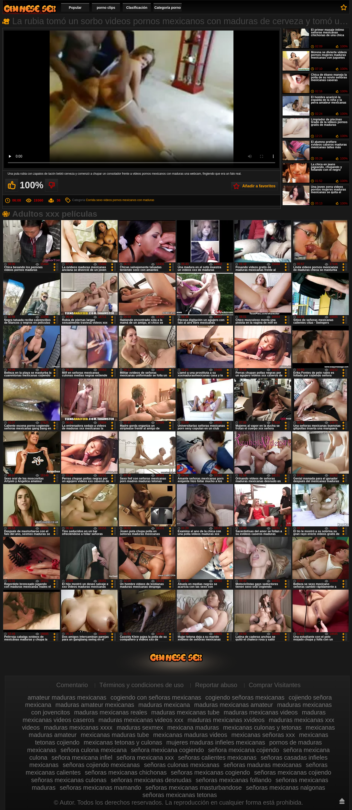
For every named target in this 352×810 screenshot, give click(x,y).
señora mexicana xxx (145, 757)
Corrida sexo (94, 200)
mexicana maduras (193, 727)
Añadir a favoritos (258, 186)
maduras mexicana (164, 704)
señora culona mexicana (93, 749)
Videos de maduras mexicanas (30, 8)
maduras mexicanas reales (110, 712)
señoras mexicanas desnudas (151, 780)
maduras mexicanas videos (261, 712)
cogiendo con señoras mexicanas (155, 697)
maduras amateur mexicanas (94, 704)
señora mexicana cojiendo (243, 749)
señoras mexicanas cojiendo (292, 772)
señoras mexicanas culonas (69, 780)
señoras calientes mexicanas (217, 757)
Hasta (342, 801)
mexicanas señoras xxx (263, 734)
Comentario (72, 685)
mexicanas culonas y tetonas (262, 727)
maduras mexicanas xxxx (78, 727)
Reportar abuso (216, 685)
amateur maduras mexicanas (67, 697)
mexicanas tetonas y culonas (123, 742)
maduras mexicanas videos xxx (141, 719)
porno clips (106, 8)
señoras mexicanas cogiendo (210, 772)
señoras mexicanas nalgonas (285, 787)
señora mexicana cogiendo (167, 749)
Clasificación (136, 8)
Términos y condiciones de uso (141, 685)
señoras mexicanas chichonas (126, 772)
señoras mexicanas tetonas (180, 794)
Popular (75, 8)
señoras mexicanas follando (233, 780)
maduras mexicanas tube (185, 712)
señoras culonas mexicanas (182, 764)
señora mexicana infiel (82, 757)
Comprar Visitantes (275, 685)
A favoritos (344, 7)
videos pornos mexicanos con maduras (128, 200)
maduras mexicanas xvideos (225, 719)
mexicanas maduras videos (190, 734)
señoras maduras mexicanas (262, 764)
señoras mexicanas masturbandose (193, 787)
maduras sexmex (140, 727)
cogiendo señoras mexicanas (245, 697)
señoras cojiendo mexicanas (101, 764)
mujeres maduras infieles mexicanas (215, 742)
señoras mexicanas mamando (100, 787)
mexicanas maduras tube (115, 734)
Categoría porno (167, 8)
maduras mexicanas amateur (233, 704)
